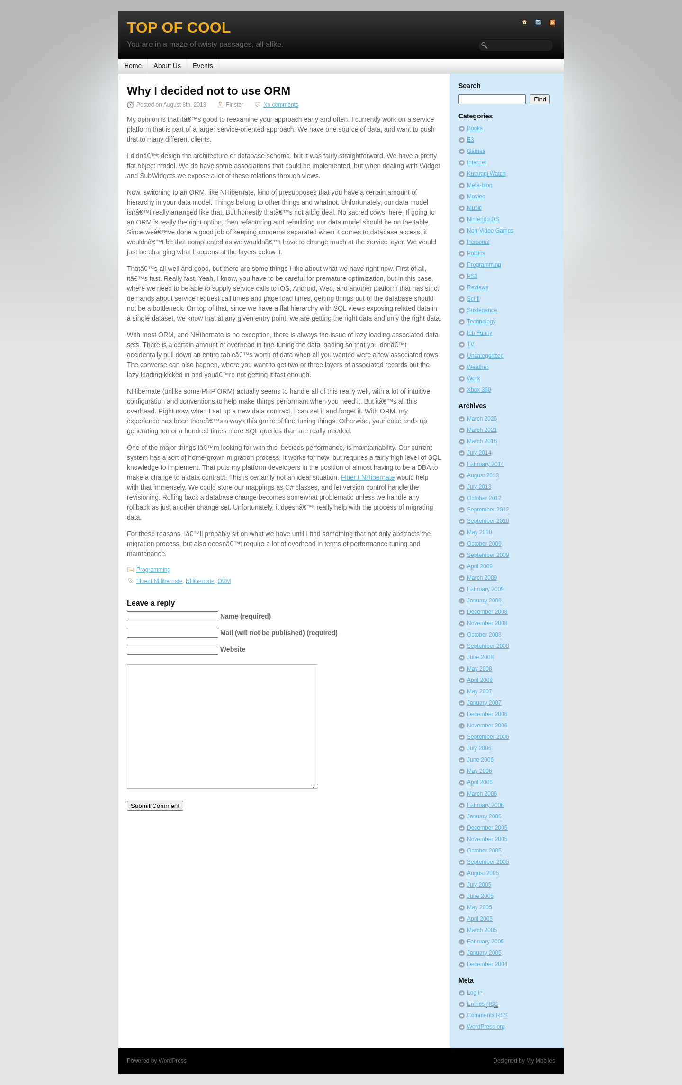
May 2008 (479, 668)
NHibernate (200, 581)
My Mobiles (540, 1061)
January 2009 (484, 600)
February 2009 (485, 589)
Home (133, 66)
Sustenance (482, 310)
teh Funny (479, 333)
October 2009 (484, 543)
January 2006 (484, 816)
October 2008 (484, 634)
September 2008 (488, 646)
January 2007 (484, 702)
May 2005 (479, 907)
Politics (476, 253)
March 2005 (482, 930)
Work (473, 378)
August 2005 (483, 873)
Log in (475, 992)
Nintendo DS (483, 219)
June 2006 (480, 759)
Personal (478, 242)
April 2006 (480, 782)
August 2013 (483, 475)
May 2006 (479, 771)
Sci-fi (473, 299)
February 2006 (485, 805)
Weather (477, 367)
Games (476, 151)
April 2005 (480, 918)
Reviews (477, 287)
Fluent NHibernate (368, 477)
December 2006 (487, 714)
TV (470, 344)
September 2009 (488, 555)
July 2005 (479, 884)
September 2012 (488, 509)
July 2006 (479, 748)
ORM (224, 581)
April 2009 (480, 566)
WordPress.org (486, 1026)
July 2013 (479, 487)
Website (232, 649)
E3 (470, 139)
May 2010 (479, 532)
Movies (476, 196)
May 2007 (479, 691)
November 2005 (487, 839)
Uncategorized (485, 355)
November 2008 (487, 623)
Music (474, 208)
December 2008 (487, 612)
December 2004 (487, 964)
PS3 (472, 276)
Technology (481, 321)
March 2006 (482, 793)
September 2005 (488, 862)
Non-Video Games (490, 230)
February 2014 (485, 464)
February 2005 (485, 941)
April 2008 (480, 680)
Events (203, 66)
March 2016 (482, 441)
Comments (487, 1015)
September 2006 (488, 737)
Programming (153, 569)
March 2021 (482, 430)
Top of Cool (179, 27)
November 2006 (487, 725)
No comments (280, 104)
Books (475, 128)
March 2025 (482, 418)
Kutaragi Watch (486, 173)
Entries (482, 1004)
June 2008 (480, 657)
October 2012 (484, 498)
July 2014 (479, 452)
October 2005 (484, 850)
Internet (476, 162)
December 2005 (487, 828)
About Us (167, 66)
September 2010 (488, 521)
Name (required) (245, 616)
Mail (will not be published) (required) (279, 633)
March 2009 (482, 577)
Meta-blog (479, 185)
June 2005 (480, 896)
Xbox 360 (479, 389)
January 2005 (484, 953)
